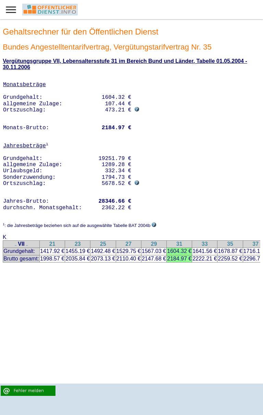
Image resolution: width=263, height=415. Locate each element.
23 (78, 244)
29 (154, 244)
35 (230, 244)
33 (205, 244)
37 (255, 244)
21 (52, 244)
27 (128, 244)
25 (103, 244)
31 (179, 244)
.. (16, 244)
